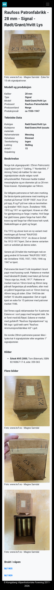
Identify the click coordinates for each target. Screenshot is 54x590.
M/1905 (8, 568)
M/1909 (8, 575)
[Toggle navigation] (48, 4)
